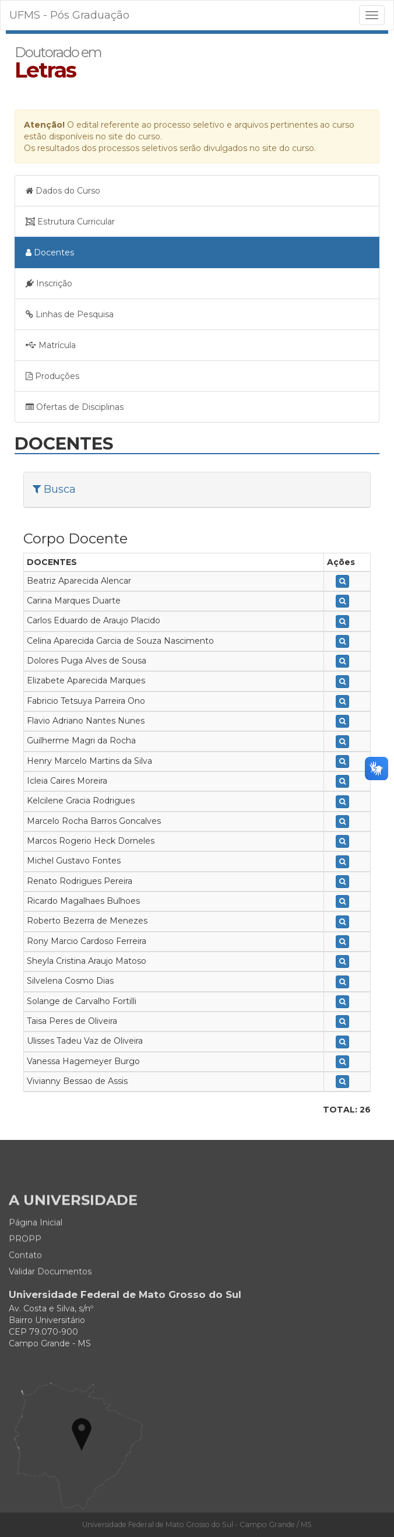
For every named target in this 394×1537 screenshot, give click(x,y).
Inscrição (49, 283)
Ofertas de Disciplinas (75, 407)
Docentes (50, 252)
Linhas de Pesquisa (70, 314)
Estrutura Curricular (70, 221)
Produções (52, 376)
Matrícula (51, 345)
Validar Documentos (50, 1307)
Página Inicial (35, 1258)
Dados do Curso (63, 190)
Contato (25, 1291)
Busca (54, 489)
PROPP (25, 1274)
